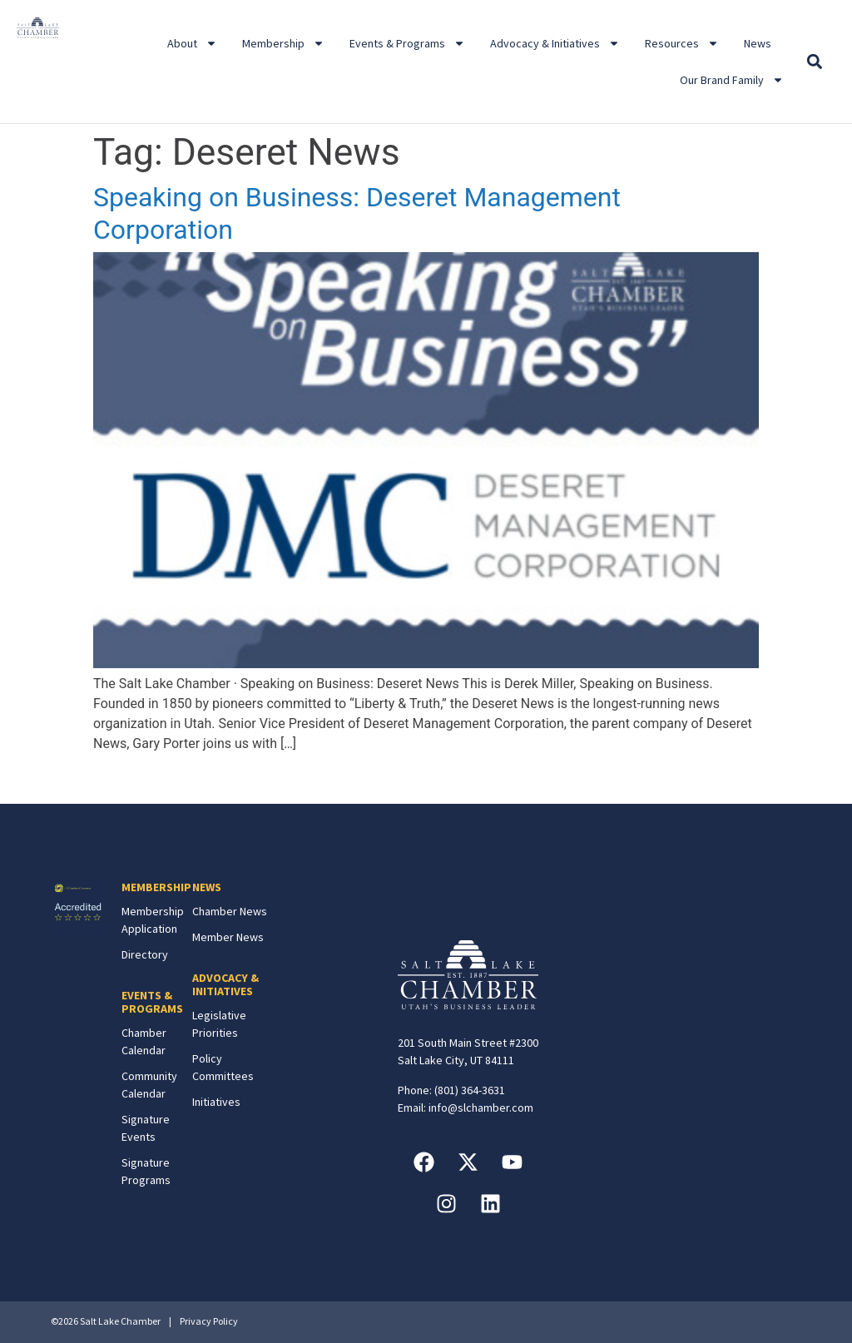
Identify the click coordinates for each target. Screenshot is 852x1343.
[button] (814, 62)
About (192, 43)
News (757, 43)
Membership (283, 43)
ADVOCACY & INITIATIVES (225, 984)
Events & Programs (407, 43)
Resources (682, 43)
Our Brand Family (732, 80)
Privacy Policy (209, 1321)
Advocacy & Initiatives (555, 43)
